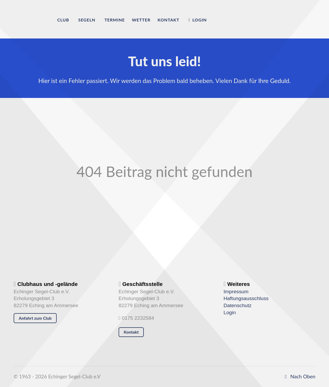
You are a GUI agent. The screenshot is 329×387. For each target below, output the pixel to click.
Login (230, 312)
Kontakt (131, 331)
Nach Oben (299, 376)
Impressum (236, 291)
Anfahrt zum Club (35, 318)
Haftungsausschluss (246, 298)
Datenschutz (238, 305)
